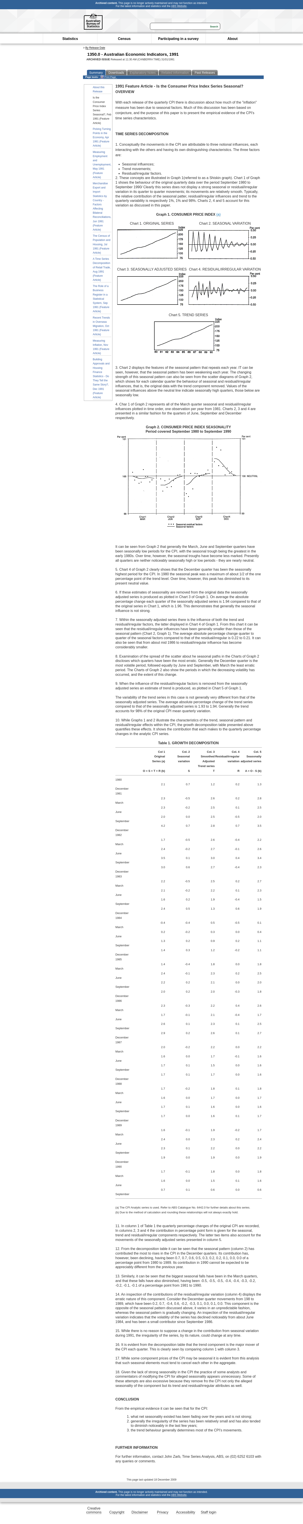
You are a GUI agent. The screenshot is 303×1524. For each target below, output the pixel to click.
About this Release (99, 89)
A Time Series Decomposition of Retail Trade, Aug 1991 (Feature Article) (102, 269)
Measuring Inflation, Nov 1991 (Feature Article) (101, 347)
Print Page (108, 77)
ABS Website (178, 6)
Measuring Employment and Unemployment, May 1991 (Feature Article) (102, 165)
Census (124, 39)
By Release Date (95, 47)
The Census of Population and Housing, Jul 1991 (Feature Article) (101, 244)
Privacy (162, 1512)
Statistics (70, 39)
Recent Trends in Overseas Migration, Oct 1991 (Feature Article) (101, 326)
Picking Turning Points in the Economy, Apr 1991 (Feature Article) (102, 137)
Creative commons (93, 1510)
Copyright (116, 1512)
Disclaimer (140, 1512)
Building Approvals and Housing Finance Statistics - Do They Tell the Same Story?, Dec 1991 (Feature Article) (101, 378)
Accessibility (185, 1512)
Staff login (208, 1512)
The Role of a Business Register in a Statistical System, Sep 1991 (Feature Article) (101, 299)
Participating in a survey (178, 39)
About (232, 39)
